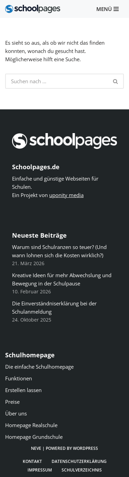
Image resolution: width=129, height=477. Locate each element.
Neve (36, 448)
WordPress (85, 448)
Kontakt (32, 461)
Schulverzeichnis (82, 470)
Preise (12, 401)
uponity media (66, 195)
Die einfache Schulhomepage (39, 366)
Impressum (40, 470)
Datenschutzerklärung (79, 461)
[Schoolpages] (32, 9)
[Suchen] (56, 81)
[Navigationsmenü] (107, 9)
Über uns (16, 413)
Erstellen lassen (23, 390)
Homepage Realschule (31, 425)
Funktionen (18, 378)
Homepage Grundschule (34, 436)
